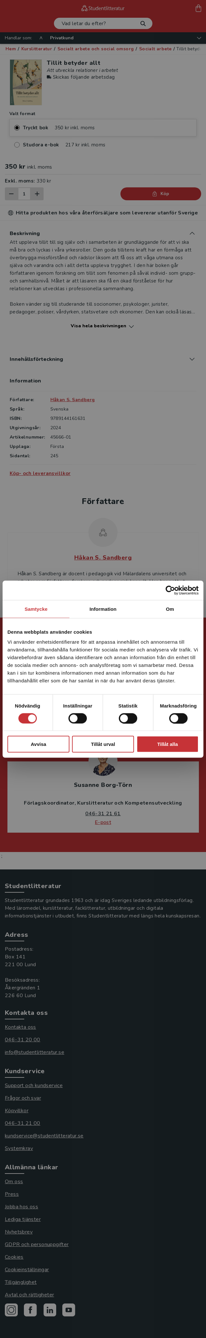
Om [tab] (170, 608)
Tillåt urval (103, 744)
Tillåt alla (167, 744)
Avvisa (38, 744)
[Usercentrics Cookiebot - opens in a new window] (170, 590)
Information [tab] (103, 608)
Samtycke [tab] (36, 608)
